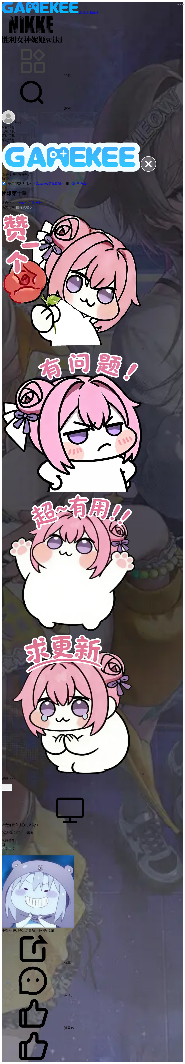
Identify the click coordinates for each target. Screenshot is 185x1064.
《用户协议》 (80, 183)
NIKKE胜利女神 (29, 203)
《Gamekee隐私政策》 (48, 183)
